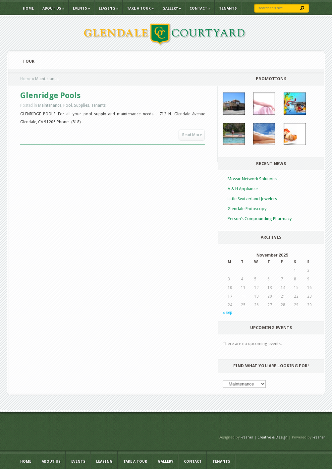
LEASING (108, 8)
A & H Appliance (243, 188)
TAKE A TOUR (140, 8)
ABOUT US (53, 8)
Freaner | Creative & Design (264, 437)
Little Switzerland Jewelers (252, 198)
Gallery (171, 8)
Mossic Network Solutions (252, 178)
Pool (67, 105)
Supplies (81, 105)
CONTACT (200, 8)
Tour (28, 61)
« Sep (227, 312)
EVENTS (81, 8)
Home (28, 8)
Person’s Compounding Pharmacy (260, 218)
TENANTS (228, 8)
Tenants (98, 105)
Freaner (318, 437)
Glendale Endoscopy (247, 208)
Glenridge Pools (50, 95)
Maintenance (49, 105)
